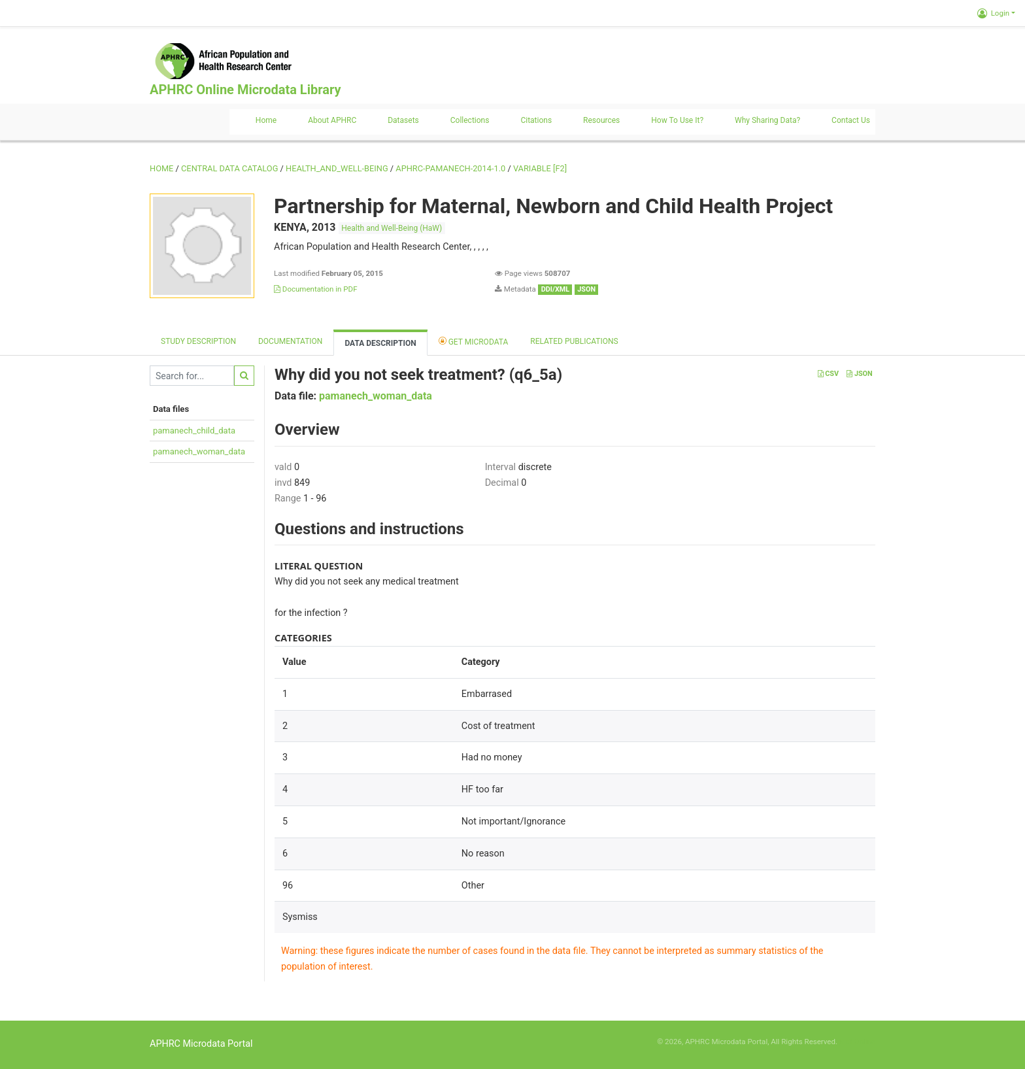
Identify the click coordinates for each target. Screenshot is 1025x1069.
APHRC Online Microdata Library (245, 89)
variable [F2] (540, 168)
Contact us (851, 120)
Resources (601, 120)
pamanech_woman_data (199, 451)
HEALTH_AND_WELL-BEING (337, 168)
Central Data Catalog (229, 168)
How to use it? (677, 120)
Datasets (403, 120)
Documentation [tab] (290, 341)
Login (993, 13)
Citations (536, 120)
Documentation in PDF (316, 289)
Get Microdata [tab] (474, 341)
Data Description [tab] (380, 343)
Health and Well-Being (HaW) (391, 228)
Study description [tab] (198, 341)
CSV (828, 373)
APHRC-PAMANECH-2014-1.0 (450, 168)
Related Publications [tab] (574, 341)
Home (266, 120)
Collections (470, 120)
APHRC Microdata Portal (201, 1043)
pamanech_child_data (194, 430)
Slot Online (857, 1041)
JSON (859, 373)
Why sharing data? (767, 120)
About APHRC (332, 120)
